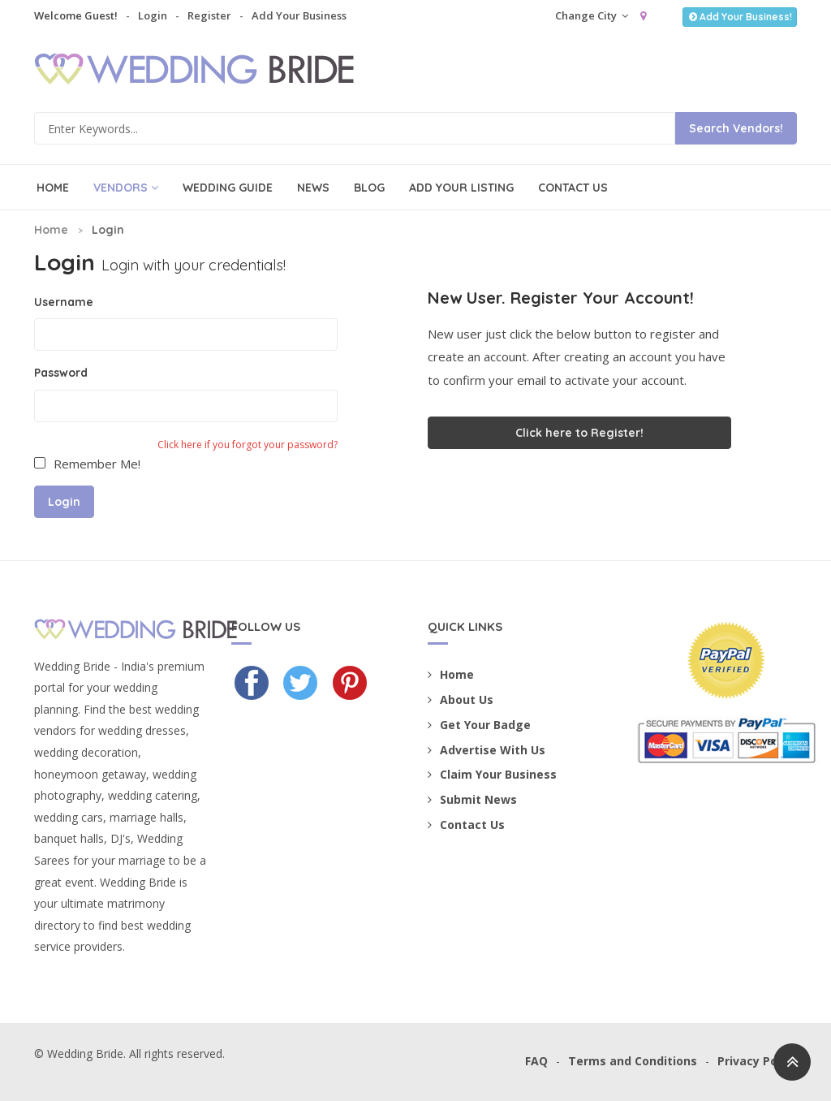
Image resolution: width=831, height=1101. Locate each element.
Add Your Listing (461, 187)
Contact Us (573, 187)
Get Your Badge (479, 724)
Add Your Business (299, 15)
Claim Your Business (492, 774)
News (313, 187)
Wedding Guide (228, 187)
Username (63, 302)
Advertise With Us (486, 750)
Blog (369, 187)
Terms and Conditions (632, 1061)
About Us (460, 699)
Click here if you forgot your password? (247, 444)
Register (209, 15)
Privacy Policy (757, 1061)
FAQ (536, 1061)
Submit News (472, 799)
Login (152, 15)
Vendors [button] (125, 187)
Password (61, 372)
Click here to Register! (579, 432)
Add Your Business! (739, 17)
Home (53, 187)
